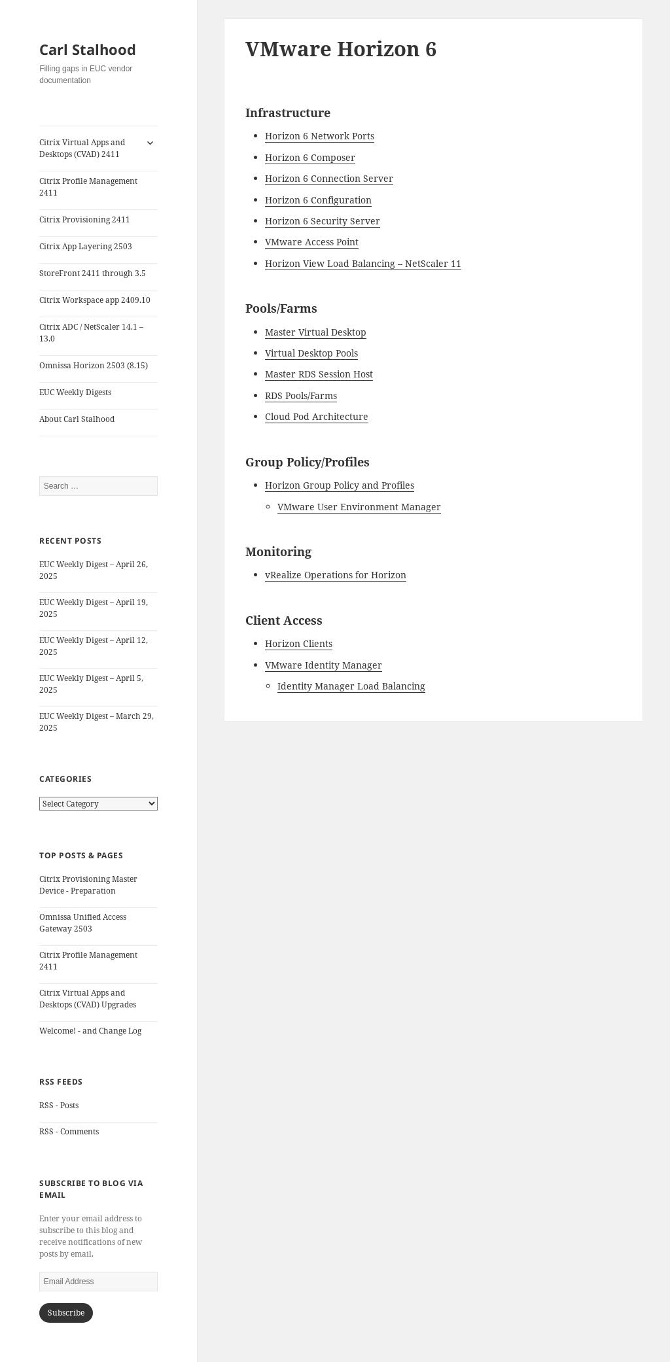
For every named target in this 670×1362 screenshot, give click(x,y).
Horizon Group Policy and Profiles (339, 485)
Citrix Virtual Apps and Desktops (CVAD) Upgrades (87, 998)
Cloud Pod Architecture (316, 416)
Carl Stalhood (87, 49)
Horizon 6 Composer (310, 157)
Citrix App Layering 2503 (85, 246)
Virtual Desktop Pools (311, 353)
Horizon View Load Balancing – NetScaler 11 (363, 263)
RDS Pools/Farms (301, 395)
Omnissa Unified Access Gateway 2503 (82, 922)
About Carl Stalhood (77, 419)
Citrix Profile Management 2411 (88, 186)
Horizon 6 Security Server (322, 221)
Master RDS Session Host (319, 374)
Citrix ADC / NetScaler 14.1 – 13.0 (91, 332)
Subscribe (66, 1312)
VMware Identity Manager (323, 665)
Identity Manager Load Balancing (351, 686)
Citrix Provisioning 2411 (84, 219)
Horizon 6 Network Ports (319, 136)
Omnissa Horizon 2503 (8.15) (93, 365)
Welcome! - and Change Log (90, 1030)
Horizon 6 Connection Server (329, 178)
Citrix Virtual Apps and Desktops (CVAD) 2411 (82, 148)
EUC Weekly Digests (75, 392)
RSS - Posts (59, 1105)
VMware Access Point (312, 242)
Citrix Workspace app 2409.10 (94, 300)
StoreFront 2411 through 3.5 (92, 273)
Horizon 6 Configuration (318, 200)
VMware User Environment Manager (359, 506)
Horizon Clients (298, 643)
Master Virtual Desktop (315, 332)
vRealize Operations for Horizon (335, 574)
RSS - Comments (69, 1131)
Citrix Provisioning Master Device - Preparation (88, 884)
